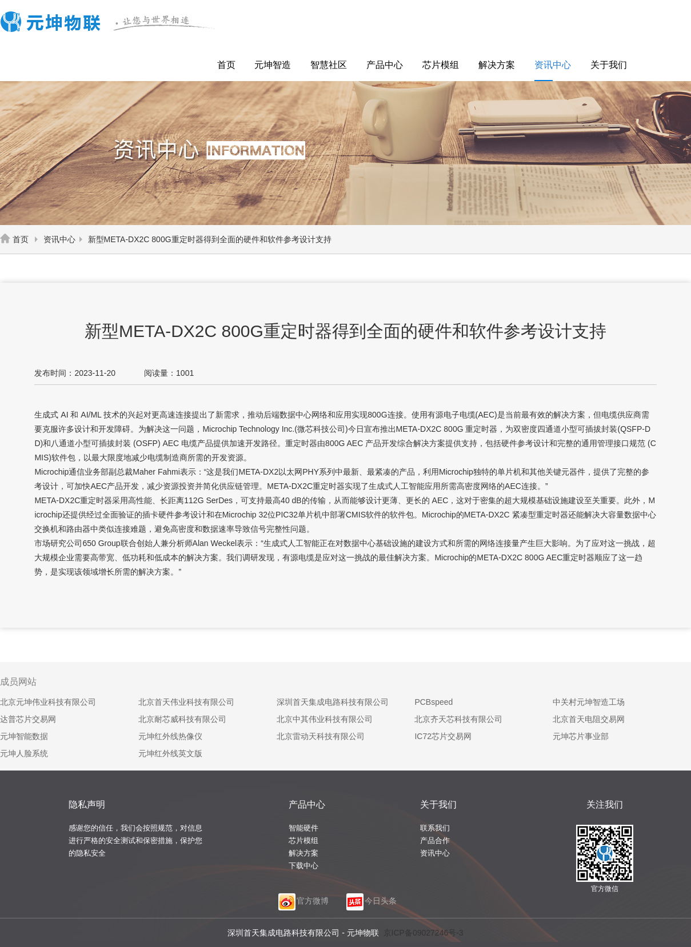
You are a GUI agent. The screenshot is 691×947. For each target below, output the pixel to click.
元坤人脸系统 (24, 753)
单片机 (310, 514)
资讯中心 (552, 65)
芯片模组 (440, 65)
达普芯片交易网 (28, 719)
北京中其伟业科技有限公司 (325, 719)
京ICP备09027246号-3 (424, 932)
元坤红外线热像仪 (170, 736)
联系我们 (435, 828)
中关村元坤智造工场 (589, 702)
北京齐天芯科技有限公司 (458, 719)
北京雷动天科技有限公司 (321, 736)
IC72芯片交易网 (443, 736)
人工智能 (409, 486)
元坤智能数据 (24, 736)
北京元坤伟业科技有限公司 (48, 702)
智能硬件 (303, 828)
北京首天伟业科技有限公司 (186, 702)
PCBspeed (433, 702)
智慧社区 (328, 65)
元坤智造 (272, 65)
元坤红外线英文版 (170, 753)
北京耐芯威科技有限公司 (182, 719)
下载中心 (303, 865)
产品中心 (384, 65)
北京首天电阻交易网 (589, 719)
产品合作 (435, 840)
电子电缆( (461, 414)
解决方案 (496, 65)
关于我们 (608, 65)
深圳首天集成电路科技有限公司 (333, 702)
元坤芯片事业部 (581, 736)
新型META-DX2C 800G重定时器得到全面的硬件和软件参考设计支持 (203, 239)
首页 (226, 65)
